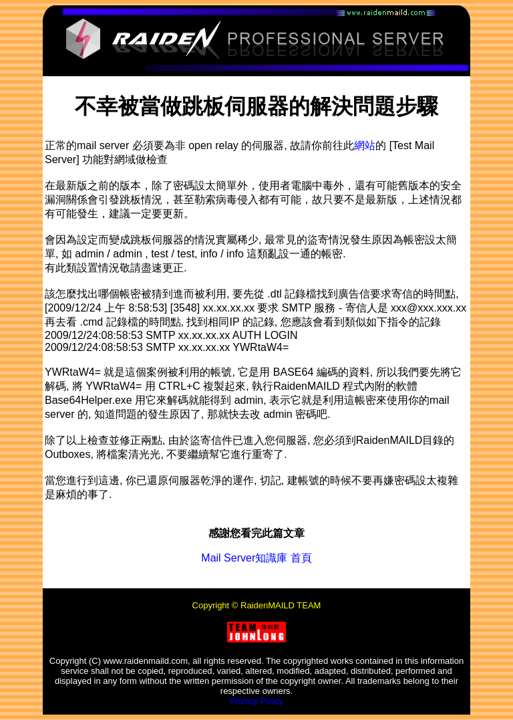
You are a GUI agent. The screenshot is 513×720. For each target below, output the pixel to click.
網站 (364, 145)
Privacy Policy (257, 701)
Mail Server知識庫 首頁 (256, 558)
